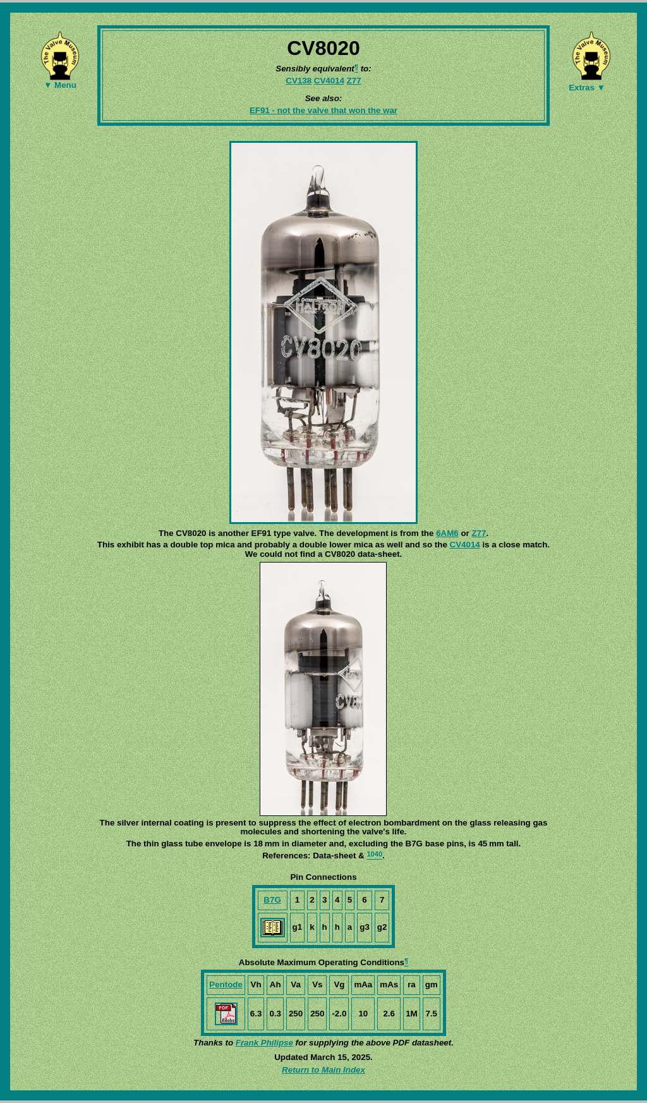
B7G (272, 900)
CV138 (298, 80)
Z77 (354, 80)
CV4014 (329, 80)
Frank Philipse (264, 1042)
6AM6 (447, 533)
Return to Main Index (323, 1070)
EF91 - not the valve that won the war (323, 110)
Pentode (226, 984)
